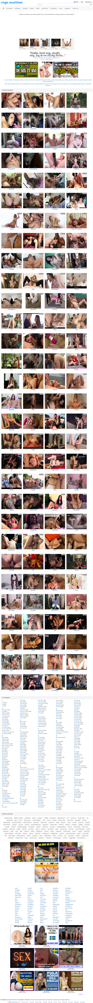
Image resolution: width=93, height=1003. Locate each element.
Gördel (21, 781)
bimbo (16, 911)
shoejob (18, 829)
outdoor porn (87, 831)
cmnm (44, 820)
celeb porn (26, 831)
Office (57, 722)
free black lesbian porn (36, 824)
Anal (3, 717)
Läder (39, 765)
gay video (7, 826)
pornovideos (56, 920)
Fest (21, 739)
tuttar (66, 895)
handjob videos (47, 835)
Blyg (3, 766)
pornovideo (56, 922)
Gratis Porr (47, 84)
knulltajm (42, 915)
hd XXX (20, 820)
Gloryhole (22, 780)
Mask (39, 791)
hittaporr (67, 902)
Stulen (75, 736)
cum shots (70, 826)
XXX (68, 818)
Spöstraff (76, 708)
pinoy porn (40, 818)
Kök (39, 751)
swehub (67, 893)
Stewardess (77, 716)
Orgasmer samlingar (61, 732)
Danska (22, 700)
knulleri (30, 895)
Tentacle (76, 759)
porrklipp (30, 908)
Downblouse (23, 713)
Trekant (76, 769)
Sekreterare (59, 787)
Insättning (40, 721)
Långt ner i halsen (42, 769)
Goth (21, 783)
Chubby (4, 795)
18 (2, 702)
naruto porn (87, 824)
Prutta (57, 758)
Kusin (39, 759)
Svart (75, 741)
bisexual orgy (10, 820)
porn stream (30, 829)
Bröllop (3, 772)
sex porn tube (70, 820)
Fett (21, 743)
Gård (21, 777)
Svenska (76, 743)
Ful (20, 760)
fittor (41, 892)
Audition (4, 730)
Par (57, 743)
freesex (17, 922)
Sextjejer (80, 80)
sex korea (54, 820)
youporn (30, 920)
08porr (42, 922)
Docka (21, 705)
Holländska (40, 709)
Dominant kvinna (24, 711)
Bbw (3, 750)
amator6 (67, 890)
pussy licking (52, 818)
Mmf (39, 803)
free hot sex (73, 818)
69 (2, 705)
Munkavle (58, 705)
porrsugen (55, 892)
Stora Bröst (76, 724)
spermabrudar (19, 919)
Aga (3, 711)
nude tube (27, 824)
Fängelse (22, 736)
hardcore (34, 818)
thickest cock (36, 822)
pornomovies (69, 908)
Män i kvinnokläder (42, 789)
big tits (12, 831)
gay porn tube (44, 822)
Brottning (4, 777)
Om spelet (58, 727)
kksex (41, 917)
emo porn (38, 826)
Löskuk (39, 784)
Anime (3, 719)
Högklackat (40, 706)
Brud (3, 778)
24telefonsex (69, 892)
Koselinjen (37, 80)
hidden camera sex (27, 822)
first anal (84, 820)
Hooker (39, 711)
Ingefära (40, 720)
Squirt (75, 711)
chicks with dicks (6, 824)
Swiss (75, 746)
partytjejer (30, 892)
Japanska (40, 730)
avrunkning (31, 915)
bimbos (17, 910)
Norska (57, 713)
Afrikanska (4, 709)
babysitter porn (54, 833)
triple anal (24, 829)
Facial (21, 733)
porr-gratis (55, 897)
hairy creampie (12, 835)
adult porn (63, 822)
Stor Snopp (76, 722)
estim (17, 831)
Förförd (22, 752)
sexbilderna (18, 904)
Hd (20, 804)
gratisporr (30, 902)
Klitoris (39, 747)
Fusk (21, 762)
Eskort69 (12, 84)
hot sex (48, 820)
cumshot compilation (9, 833)
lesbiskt (55, 901)
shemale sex (41, 837)
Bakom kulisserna (6, 743)
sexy (16, 899)
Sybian (75, 747)
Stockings (76, 717)
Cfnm (3, 792)
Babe (3, 737)
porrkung (30, 906)
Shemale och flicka (60, 793)
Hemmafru (40, 702)
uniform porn (12, 829)
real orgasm (74, 824)
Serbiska (58, 790)
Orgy (57, 733)
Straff (75, 727)
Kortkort (40, 758)
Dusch (21, 717)
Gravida (22, 784)
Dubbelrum (22, 716)
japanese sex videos (18, 818)
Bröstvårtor (4, 775)
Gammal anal (23, 772)
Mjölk (39, 802)
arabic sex (25, 833)
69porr (29, 917)
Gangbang (22, 775)
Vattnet (75, 791)
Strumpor (76, 733)
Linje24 (6, 80)
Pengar (58, 744)
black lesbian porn (81, 837)
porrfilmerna (68, 920)
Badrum (4, 742)
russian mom (48, 837)
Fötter (21, 755)
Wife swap (76, 801)
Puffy (57, 760)
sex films (74, 822)
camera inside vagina (80, 829)
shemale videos (53, 824)
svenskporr (18, 897)
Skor (57, 798)
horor (41, 890)
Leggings (40, 776)
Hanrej (21, 801)
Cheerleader (5, 793)
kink (65, 835)
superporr (42, 901)
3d (2, 704)
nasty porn (14, 824)
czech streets (18, 833)
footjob (57, 822)
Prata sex (32, 80)
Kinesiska (40, 739)
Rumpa (58, 777)
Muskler (58, 706)
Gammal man (23, 773)
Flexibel (22, 749)
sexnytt (67, 897)
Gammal (22, 770)
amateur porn (45, 824)
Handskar (22, 799)
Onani (57, 728)
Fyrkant (22, 763)
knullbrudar (31, 901)
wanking (46, 818)
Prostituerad (59, 757)
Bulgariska (4, 783)
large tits (88, 829)
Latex (39, 773)
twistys (40, 835)
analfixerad (68, 915)
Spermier (76, 705)
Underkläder (77, 779)
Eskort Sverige (65, 80)
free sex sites (85, 826)
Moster (57, 703)
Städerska (76, 713)
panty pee (87, 822)
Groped (22, 788)
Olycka (57, 725)
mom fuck (65, 837)
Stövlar (75, 725)
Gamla (21, 767)
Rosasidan (85, 80)
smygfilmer (31, 904)
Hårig (21, 803)
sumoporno (18, 917)
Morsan (58, 702)
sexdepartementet (70, 901)
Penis (57, 746)
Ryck (57, 778)
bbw (6, 835)
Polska (57, 752)
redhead (32, 831)
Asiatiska (4, 724)
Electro (21, 723)
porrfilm (30, 888)
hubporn (55, 911)
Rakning (58, 767)
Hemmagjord (41, 703)
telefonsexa (68, 911)
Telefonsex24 (43, 80)
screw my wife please (16, 822)
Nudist (57, 715)
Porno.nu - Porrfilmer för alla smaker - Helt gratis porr (46, 57)
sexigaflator (68, 917)
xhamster (80, 831)
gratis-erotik (18, 895)
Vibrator (76, 794)
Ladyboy (40, 766)
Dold (21, 708)
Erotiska (22, 726)
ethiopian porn (39, 831)
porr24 (42, 911)
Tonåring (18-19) (78, 766)
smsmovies (43, 902)
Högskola (40, 708)
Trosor (75, 770)
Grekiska (22, 786)
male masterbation (37, 820)
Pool (57, 754)
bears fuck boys (61, 820)
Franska (22, 757)
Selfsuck (58, 788)
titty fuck (54, 835)
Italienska (40, 726)
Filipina (21, 744)
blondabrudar (69, 913)
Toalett (75, 764)
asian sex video (63, 829)
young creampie (6, 822)
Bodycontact (50, 81)
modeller (55, 893)
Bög (3, 767)
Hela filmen (40, 700)
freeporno (17, 906)
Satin (57, 785)
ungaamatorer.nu (16, 1002)
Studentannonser (26, 84)
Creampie (4, 796)
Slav (57, 803)
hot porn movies (81, 818)
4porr (16, 901)
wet (87, 818)
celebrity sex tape (8, 818)
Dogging (22, 706)
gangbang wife (72, 837)
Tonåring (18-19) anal (79, 767)
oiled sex (78, 835)
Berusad (4, 754)
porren (29, 910)
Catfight (4, 790)
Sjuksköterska (59, 795)
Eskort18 (45, 81)
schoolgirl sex (11, 837)
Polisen (58, 751)
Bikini (3, 756)
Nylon (57, 718)
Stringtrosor (77, 728)
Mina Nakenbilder (57, 80)
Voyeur (75, 797)
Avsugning (4, 733)
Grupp (21, 791)
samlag (17, 920)
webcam (79, 833)
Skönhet (58, 796)
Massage (40, 794)
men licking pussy (57, 837)
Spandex (76, 702)
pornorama (68, 906)
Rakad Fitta (53, 84)
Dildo (21, 702)
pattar (67, 922)
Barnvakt (4, 747)
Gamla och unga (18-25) (26, 769)
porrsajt (55, 910)
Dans (3, 807)
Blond (3, 762)
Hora (39, 713)
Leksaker (40, 777)
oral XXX (74, 831)
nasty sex (46, 831)
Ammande (4, 716)
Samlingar (58, 784)
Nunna (57, 717)
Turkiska (76, 772)
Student (76, 735)
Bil (2, 758)
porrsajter (42, 910)
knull (41, 888)
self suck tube (71, 835)
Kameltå (40, 737)
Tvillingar (76, 773)
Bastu (3, 748)
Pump (57, 763)
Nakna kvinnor (18, 84)
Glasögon (22, 778)
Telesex (27, 80)
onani (16, 888)
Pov (57, 755)
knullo (16, 915)
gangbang (81, 824)
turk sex (69, 822)
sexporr (42, 904)
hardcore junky (77, 826)
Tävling (75, 756)
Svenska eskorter (73, 80)
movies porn (52, 826)
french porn (71, 829)
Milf (39, 800)
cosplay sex (34, 835)
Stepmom (76, 714)
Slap (57, 801)
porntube (55, 919)
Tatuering (76, 754)
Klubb (39, 748)
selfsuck (28, 835)
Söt (57, 807)
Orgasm (58, 730)
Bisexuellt (4, 761)
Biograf (3, 759)
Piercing (58, 747)
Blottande (4, 764)
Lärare (39, 771)
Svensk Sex (60, 84)
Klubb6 (90, 80)
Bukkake (4, 781)
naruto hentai (50, 829)
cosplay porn (58, 831)
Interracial (40, 724)
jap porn (52, 831)
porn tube (21, 824)
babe (16, 913)
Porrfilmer (65, 84)
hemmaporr (43, 906)
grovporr (30, 911)
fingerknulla (56, 904)
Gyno (21, 796)
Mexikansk (40, 797)
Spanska (76, 703)
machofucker (31, 826)
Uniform (76, 782)
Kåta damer (48, 85)
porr (54, 915)
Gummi (22, 792)
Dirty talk (22, 703)
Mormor (58, 700)
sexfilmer (55, 890)
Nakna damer (81, 84)
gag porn (31, 833)
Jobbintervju (41, 733)
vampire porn (38, 833)
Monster (40, 805)
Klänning (40, 742)
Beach (3, 753)
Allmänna (4, 713)
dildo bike (68, 824)
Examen (22, 728)
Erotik (43, 84)
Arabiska (4, 721)
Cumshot (4, 801)
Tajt (75, 753)
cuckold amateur (66, 831)
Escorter (33, 84)
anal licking (5, 829)
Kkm (39, 740)
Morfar (39, 807)
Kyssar (39, 761)
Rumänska (58, 775)
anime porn (62, 833)
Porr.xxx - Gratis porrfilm (46, 59)
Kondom (40, 753)
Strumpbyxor (77, 732)
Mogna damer (88, 84)
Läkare (39, 768)
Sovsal (75, 700)
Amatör (3, 714)
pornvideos (56, 917)
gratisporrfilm (43, 919)
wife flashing (27, 818)
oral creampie (85, 833)
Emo (21, 724)
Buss (3, 786)
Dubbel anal (23, 714)
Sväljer (75, 739)
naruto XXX (80, 822)
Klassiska (40, 743)
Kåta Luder (7, 84)
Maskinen (40, 792)
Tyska (75, 775)
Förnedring (22, 754)
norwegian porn (46, 833)
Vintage (76, 796)
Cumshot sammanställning (8, 803)
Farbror (22, 738)
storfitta (30, 890)
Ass (3, 725)
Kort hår (40, 756)
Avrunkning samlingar (7, 732)
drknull (29, 899)
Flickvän (22, 751)
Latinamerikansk (42, 774)
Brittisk (3, 770)
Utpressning (77, 785)
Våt (75, 789)
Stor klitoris (76, 721)
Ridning (58, 770)
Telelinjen (10, 80)
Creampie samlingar (7, 798)
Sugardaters (74, 84)
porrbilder (55, 913)
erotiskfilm (68, 888)
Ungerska (76, 781)
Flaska (21, 747)
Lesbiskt (40, 781)
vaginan (17, 902)
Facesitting (22, 732)
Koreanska (40, 754)
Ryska (57, 780)
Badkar (3, 740)
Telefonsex (22, 80)
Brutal (3, 780)
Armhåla (4, 722)
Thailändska (77, 761)
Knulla (69, 84)
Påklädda (58, 741)
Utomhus (76, 784)
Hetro (76, 2)
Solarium (58, 804)
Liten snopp (41, 782)
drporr (41, 920)
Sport (75, 706)
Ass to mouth (5, 728)
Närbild (57, 710)
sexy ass (37, 829)
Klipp (39, 745)
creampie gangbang (61, 826)
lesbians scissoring (21, 835)
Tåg (75, 751)
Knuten (39, 750)
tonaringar (43, 895)
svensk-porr (31, 893)
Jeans (39, 732)
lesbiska (42, 913)
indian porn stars (19, 837)
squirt (15, 820)
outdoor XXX (51, 822)
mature (56, 829)
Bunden (4, 784)
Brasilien (4, 769)
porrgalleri (55, 895)
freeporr (30, 922)
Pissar (57, 749)
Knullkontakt (39, 84)
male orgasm (77, 820)
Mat (39, 796)
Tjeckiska (76, 762)
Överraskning (59, 737)
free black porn (85, 835)
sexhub (55, 908)
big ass (26, 837)
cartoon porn (45, 826)
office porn (61, 824)
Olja (57, 724)
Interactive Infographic (22, 826)
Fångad (22, 735)
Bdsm (3, 751)
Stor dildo (76, 719)
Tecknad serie (77, 758)
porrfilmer (42, 908)
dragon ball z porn (61, 818)
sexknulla (55, 888)
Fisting (21, 746)
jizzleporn (17, 890)
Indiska (39, 717)
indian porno (6, 831)
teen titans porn (27, 820)
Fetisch (22, 741)
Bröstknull (4, 773)
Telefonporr (49, 80)
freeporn (17, 908)
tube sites (60, 835)
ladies (21, 831)
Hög (39, 705)
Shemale (88, 2)
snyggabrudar (69, 904)
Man (39, 788)
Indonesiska (41, 718)
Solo (57, 806)
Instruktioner (41, 723)
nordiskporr (18, 893)
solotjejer (67, 899)
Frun (21, 758)
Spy (75, 709)
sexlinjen (55, 899)
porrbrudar (43, 899)
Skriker (57, 799)
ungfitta (42, 893)
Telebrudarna (16, 80)
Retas (57, 769)
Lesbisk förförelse (42, 779)
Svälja (75, 738)
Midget (39, 799)
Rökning (58, 772)
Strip (75, 730)
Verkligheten (77, 792)
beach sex (43, 829)
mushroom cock (33, 837)
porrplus (55, 906)
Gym (21, 794)
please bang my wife (70, 833)
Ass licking (4, 727)
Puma (57, 762)
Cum (3, 799)
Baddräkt (4, 739)
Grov (21, 789)
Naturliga (58, 712)
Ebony (21, 721)
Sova (57, 809)
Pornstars (13, 826)
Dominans (22, 709)
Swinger (76, 744)
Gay (82, 2)
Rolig (57, 773)
